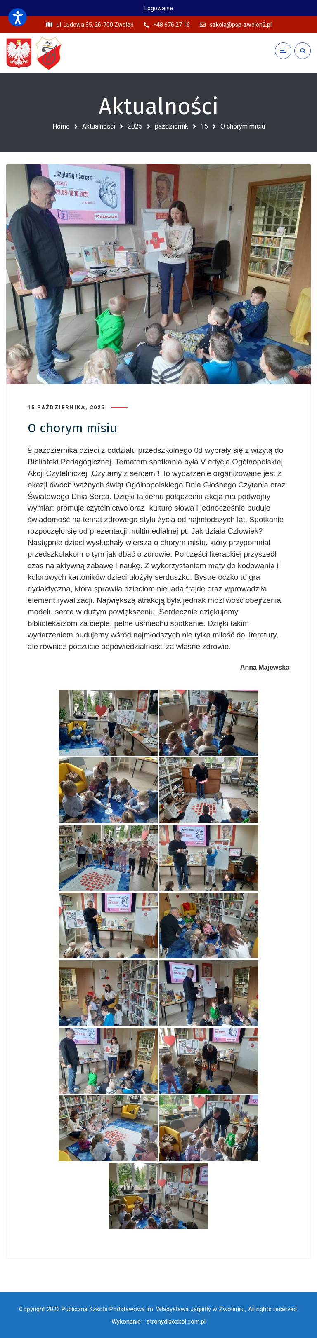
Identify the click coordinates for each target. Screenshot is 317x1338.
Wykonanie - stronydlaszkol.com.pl (158, 1321)
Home (61, 126)
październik (171, 126)
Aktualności (98, 126)
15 (204, 126)
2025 (135, 126)
